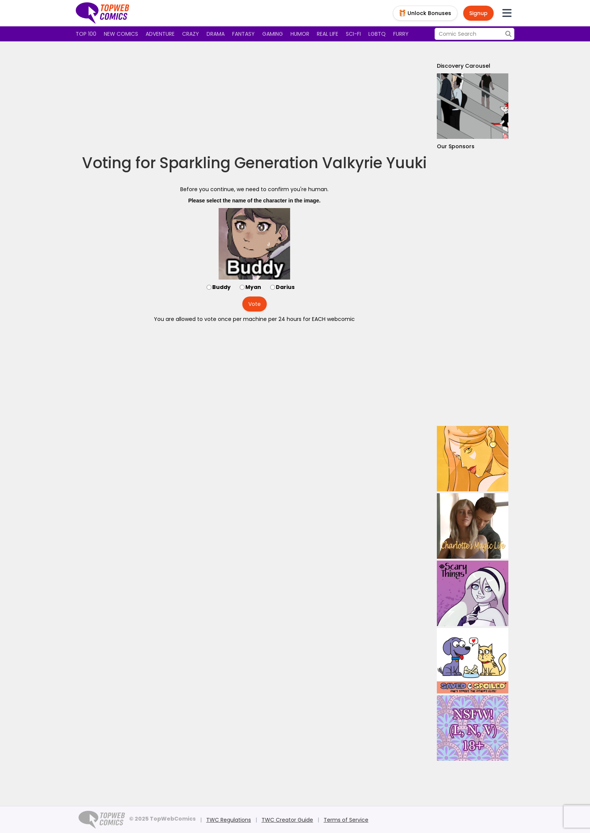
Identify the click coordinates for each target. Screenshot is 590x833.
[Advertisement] (254, 97)
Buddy (221, 287)
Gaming (272, 34)
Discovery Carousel (463, 66)
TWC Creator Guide (287, 820)
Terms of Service (346, 820)
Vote (254, 304)
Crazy (190, 34)
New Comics (121, 34)
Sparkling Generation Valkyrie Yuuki (293, 162)
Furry (401, 34)
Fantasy (243, 34)
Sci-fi (353, 34)
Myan (253, 287)
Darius (285, 287)
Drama (216, 34)
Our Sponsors (455, 146)
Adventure (160, 34)
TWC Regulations (228, 820)
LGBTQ (377, 34)
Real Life (327, 34)
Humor (299, 34)
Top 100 (86, 34)
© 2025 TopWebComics (162, 818)
